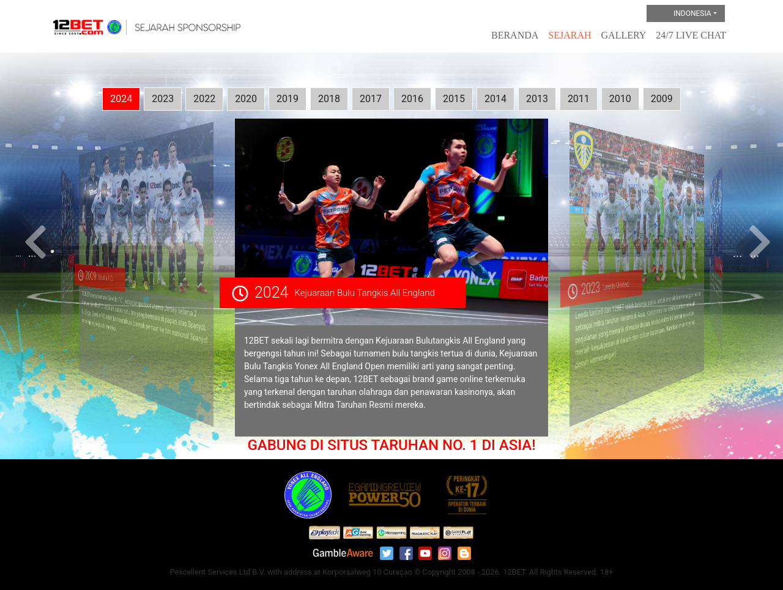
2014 (495, 99)
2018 (329, 99)
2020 (246, 99)
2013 (537, 99)
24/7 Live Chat (691, 35)
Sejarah (569, 35)
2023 (163, 99)
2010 (620, 99)
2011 (579, 99)
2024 (121, 99)
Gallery (624, 35)
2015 (454, 99)
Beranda (514, 35)
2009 (662, 99)
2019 (287, 99)
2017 (371, 99)
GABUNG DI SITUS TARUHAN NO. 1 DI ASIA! (391, 445)
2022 (204, 99)
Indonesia (682, 14)
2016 (412, 99)
